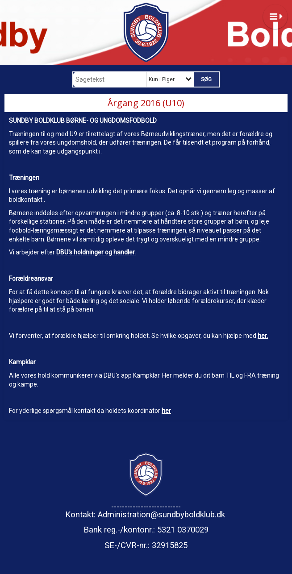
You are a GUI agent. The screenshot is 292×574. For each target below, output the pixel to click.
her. (263, 335)
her (166, 410)
